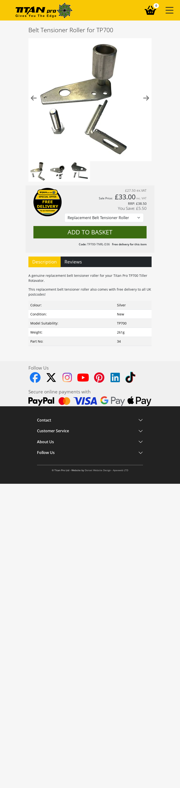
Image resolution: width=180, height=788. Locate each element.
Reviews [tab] (73, 261)
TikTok (42, 590)
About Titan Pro (49, 541)
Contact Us (45, 556)
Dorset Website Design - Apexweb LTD (106, 624)
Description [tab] (44, 261)
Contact (44, 420)
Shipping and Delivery (54, 499)
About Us (45, 531)
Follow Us (46, 573)
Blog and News (49, 548)
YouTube (44, 613)
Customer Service (53, 481)
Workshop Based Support (57, 522)
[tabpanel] (90, 308)
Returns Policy (48, 514)
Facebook (44, 598)
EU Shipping (47, 506)
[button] (169, 10)
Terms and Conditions (54, 564)
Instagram (45, 583)
